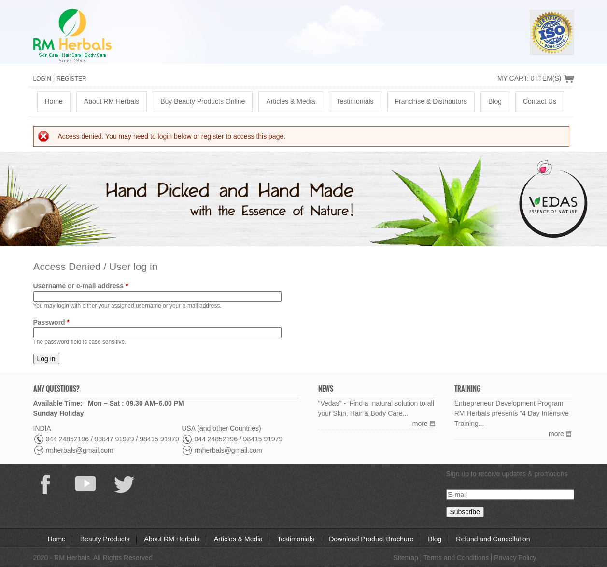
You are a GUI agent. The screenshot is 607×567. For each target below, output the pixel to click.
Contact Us (539, 101)
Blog (495, 101)
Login (42, 78)
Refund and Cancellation (493, 539)
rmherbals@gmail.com (79, 450)
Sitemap (406, 558)
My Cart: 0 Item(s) (529, 78)
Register (71, 78)
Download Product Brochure (371, 539)
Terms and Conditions (456, 558)
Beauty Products (105, 539)
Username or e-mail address (80, 286)
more (420, 423)
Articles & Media (290, 101)
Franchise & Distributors (431, 101)
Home (54, 101)
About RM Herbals (111, 101)
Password (51, 322)
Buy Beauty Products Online (202, 101)
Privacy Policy (515, 558)
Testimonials (355, 101)
